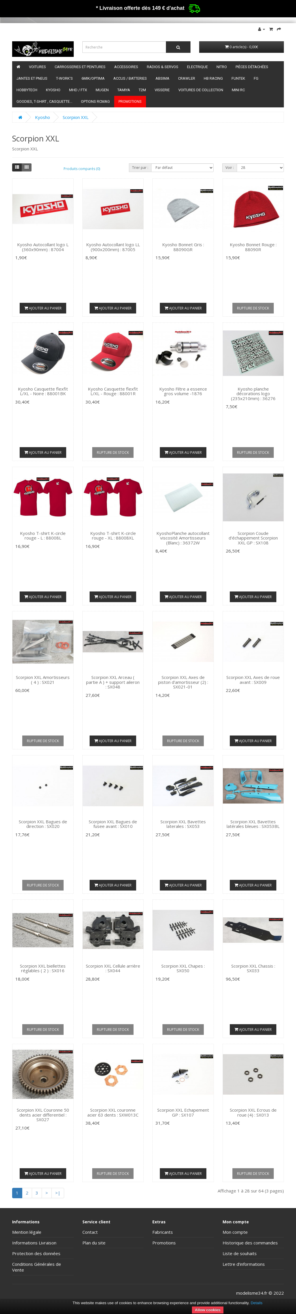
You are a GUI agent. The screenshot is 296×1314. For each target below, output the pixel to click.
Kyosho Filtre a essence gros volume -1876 (183, 391)
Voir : (229, 167)
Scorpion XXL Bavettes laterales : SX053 (183, 824)
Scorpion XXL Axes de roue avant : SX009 (253, 679)
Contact (90, 1232)
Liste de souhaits (240, 1253)
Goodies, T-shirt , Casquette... (44, 101)
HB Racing (213, 78)
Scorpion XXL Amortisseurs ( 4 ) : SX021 (43, 679)
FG (256, 78)
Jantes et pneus (31, 78)
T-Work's (64, 78)
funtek (238, 78)
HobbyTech (26, 90)
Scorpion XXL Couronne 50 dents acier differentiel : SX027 (43, 1114)
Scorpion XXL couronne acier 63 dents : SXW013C (112, 1112)
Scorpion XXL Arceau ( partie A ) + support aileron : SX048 (113, 682)
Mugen (102, 90)
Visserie (162, 90)
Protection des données (36, 1253)
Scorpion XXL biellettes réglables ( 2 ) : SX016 (43, 968)
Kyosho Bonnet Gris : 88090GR (183, 247)
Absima (162, 78)
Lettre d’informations (244, 1264)
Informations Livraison (34, 1243)
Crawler (186, 78)
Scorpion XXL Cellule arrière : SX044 (113, 968)
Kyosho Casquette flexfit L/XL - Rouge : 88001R (113, 391)
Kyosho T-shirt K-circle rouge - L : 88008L (43, 535)
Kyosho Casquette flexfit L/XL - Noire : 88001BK (43, 391)
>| (57, 1193)
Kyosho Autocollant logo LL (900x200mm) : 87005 (113, 247)
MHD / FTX (78, 90)
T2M (142, 90)
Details (256, 1303)
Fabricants (162, 1232)
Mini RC (238, 90)
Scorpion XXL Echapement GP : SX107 (183, 1112)
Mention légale (26, 1232)
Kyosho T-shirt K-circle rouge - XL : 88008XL (113, 535)
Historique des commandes (250, 1243)
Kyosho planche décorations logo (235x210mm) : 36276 (253, 393)
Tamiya (123, 90)
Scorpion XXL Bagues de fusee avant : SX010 (113, 824)
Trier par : (140, 167)
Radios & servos (162, 67)
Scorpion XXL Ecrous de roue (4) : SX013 (253, 1112)
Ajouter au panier (43, 308)
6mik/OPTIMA (93, 78)
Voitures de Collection (200, 90)
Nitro (222, 67)
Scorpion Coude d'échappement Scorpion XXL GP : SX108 (253, 538)
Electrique (197, 67)
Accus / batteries (130, 78)
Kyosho (53, 90)
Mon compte (235, 1232)
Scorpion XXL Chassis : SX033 (253, 968)
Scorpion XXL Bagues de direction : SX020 (43, 824)
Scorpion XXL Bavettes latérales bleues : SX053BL (253, 824)
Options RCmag (95, 101)
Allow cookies (208, 1310)
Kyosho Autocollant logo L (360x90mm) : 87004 (43, 247)
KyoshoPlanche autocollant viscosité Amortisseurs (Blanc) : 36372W (183, 538)
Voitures (37, 67)
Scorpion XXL (75, 117)
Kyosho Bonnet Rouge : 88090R (253, 247)
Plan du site (94, 1243)
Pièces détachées (252, 67)
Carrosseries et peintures (80, 67)
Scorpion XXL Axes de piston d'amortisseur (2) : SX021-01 (183, 682)
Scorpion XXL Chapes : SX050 (183, 968)
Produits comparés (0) (82, 168)
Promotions (130, 101)
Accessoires (126, 67)
